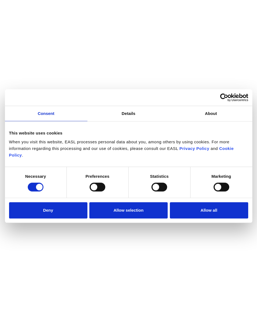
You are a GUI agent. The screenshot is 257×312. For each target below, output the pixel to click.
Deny (48, 210)
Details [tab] (129, 113)
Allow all (209, 210)
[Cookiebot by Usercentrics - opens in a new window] (224, 97)
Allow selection (128, 210)
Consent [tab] (46, 113)
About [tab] (211, 113)
